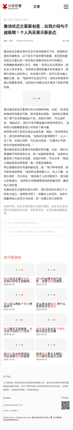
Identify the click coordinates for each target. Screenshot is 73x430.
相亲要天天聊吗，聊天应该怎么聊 (50, 355)
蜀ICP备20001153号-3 (41, 418)
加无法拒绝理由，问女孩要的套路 (18, 355)
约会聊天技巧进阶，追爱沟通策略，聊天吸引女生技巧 (50, 280)
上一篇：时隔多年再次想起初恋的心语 (22, 223)
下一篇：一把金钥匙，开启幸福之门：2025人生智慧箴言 (30, 232)
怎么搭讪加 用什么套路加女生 (50, 305)
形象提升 (17, 19)
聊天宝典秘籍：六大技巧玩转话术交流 (18, 330)
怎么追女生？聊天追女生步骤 (50, 330)
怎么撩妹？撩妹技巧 (18, 305)
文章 (10, 19)
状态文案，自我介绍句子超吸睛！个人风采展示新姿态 (18, 280)
